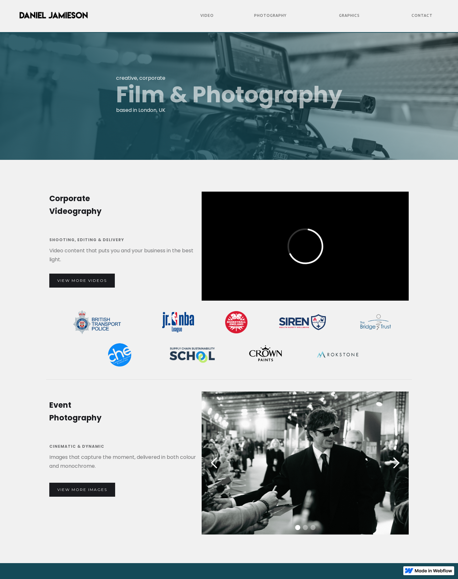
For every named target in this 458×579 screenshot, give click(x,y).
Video (207, 15)
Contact (422, 15)
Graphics (349, 15)
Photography (270, 15)
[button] (214, 463)
